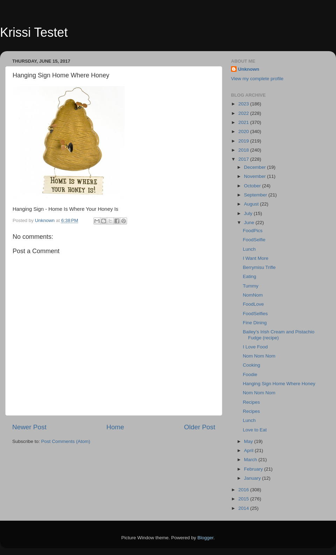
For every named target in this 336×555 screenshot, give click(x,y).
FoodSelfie (254, 239)
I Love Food (255, 346)
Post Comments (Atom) (65, 441)
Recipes (251, 402)
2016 (244, 489)
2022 (244, 113)
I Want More (255, 258)
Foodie (250, 374)
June (249, 222)
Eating (249, 276)
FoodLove (253, 304)
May (249, 441)
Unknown (248, 69)
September (256, 194)
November (255, 176)
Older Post (199, 427)
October (253, 185)
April (249, 450)
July (249, 213)
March (251, 459)
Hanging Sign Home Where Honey (279, 383)
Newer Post (29, 427)
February (254, 469)
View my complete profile (257, 78)
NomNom (253, 295)
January (253, 478)
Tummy (251, 286)
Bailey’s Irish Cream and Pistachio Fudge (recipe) (279, 334)
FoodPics (252, 230)
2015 (244, 498)
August (252, 204)
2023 (244, 103)
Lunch (249, 249)
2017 (244, 159)
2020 (244, 131)
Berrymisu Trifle (259, 267)
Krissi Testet (34, 32)
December (255, 167)
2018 (244, 150)
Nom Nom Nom (259, 356)
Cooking (251, 365)
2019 (244, 141)
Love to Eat (255, 429)
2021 (244, 122)
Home (115, 427)
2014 (244, 508)
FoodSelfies (255, 313)
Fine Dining (255, 322)
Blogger (205, 537)
